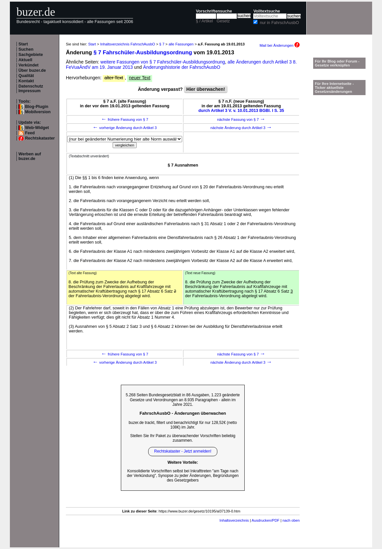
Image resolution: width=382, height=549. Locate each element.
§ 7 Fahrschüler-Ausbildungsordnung (143, 52)
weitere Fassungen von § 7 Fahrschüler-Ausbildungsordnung (162, 62)
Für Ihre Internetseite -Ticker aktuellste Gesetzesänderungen (334, 87)
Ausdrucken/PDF (266, 520)
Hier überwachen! (205, 89)
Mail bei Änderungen (279, 45)
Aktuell (25, 60)
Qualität (26, 75)
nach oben (291, 520)
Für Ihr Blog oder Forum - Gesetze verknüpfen (337, 63)
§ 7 (162, 44)
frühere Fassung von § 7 (124, 119)
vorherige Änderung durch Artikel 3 (125, 128)
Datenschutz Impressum (30, 88)
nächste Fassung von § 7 (241, 119)
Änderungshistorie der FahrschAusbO (181, 67)
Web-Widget (37, 127)
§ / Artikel (204, 21)
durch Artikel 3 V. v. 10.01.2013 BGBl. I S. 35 (241, 110)
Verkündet (28, 65)
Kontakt (26, 81)
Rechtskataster (40, 138)
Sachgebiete (30, 54)
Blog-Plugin (36, 106)
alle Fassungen (181, 44)
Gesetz (223, 21)
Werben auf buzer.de (29, 156)
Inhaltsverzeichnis (234, 520)
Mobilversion (38, 112)
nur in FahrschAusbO (279, 22)
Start (23, 44)
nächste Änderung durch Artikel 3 (241, 128)
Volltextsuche (266, 11)
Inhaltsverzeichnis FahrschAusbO (127, 44)
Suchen (26, 49)
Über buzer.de (32, 70)
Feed (30, 133)
